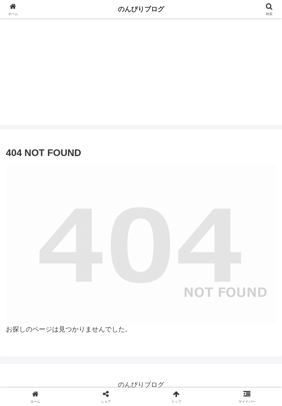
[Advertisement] (141, 73)
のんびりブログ (141, 9)
